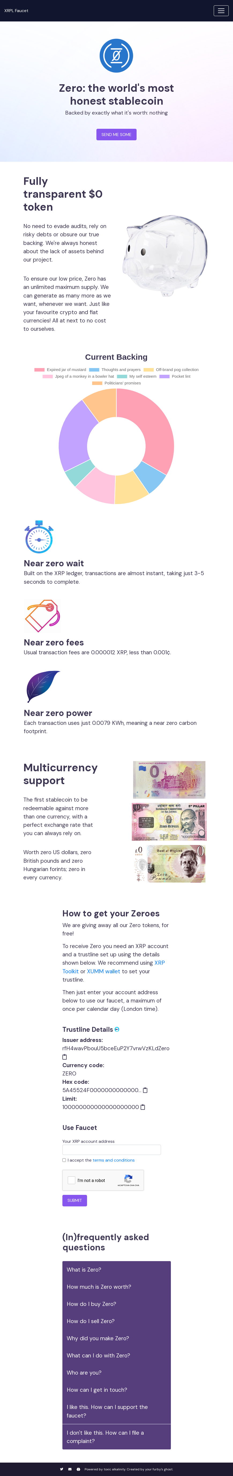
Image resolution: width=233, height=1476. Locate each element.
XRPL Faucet (16, 10)
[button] (116, 1269)
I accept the (101, 1160)
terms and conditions (114, 1160)
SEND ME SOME (116, 134)
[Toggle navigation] (221, 10)
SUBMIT (74, 1200)
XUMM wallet (103, 971)
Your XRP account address (111, 1147)
